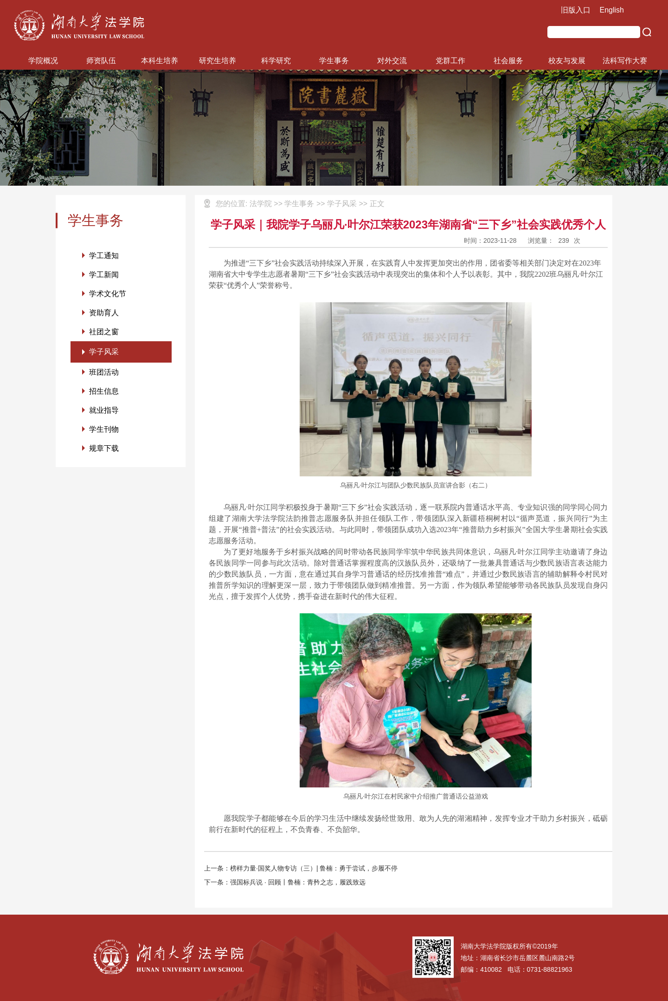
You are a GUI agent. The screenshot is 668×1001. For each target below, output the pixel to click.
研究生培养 (217, 61)
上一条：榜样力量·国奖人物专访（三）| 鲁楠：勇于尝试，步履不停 (301, 868)
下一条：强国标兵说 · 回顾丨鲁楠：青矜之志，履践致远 (285, 882)
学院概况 (43, 61)
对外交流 (392, 61)
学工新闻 (104, 275)
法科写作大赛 (625, 61)
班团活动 (104, 372)
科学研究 (276, 61)
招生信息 (104, 391)
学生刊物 (104, 429)
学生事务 (334, 61)
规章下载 (104, 448)
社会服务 (508, 61)
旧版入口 (576, 10)
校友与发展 (566, 61)
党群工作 (450, 61)
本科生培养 (159, 61)
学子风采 (104, 352)
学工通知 (104, 256)
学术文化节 (107, 294)
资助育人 (104, 313)
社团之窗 (104, 332)
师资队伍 (101, 61)
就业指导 (104, 410)
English (612, 10)
